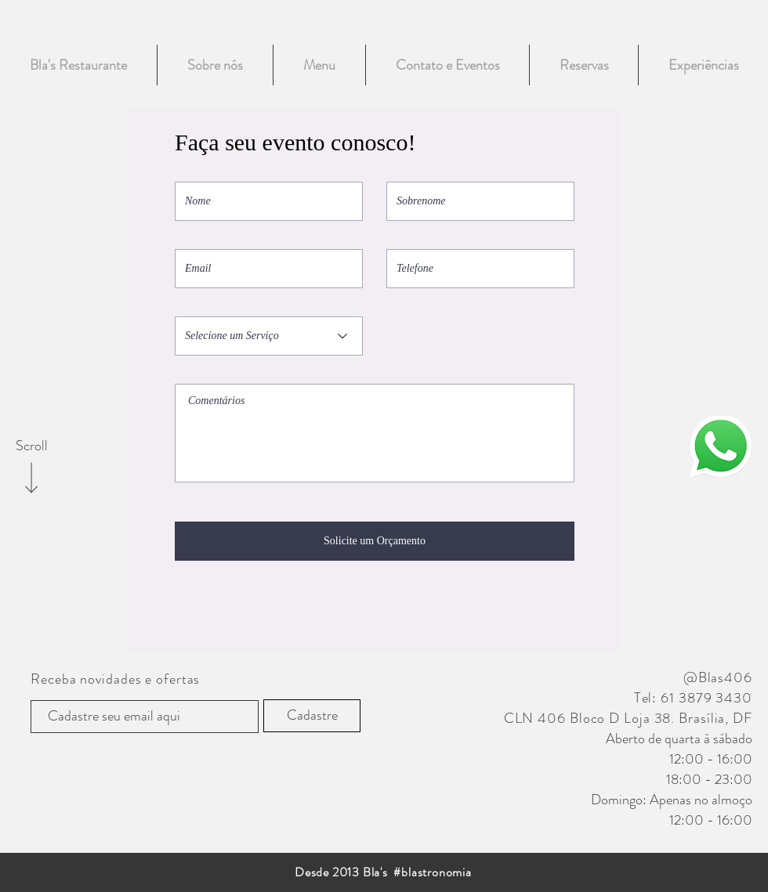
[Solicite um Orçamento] (374, 541)
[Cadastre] (311, 715)
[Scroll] (31, 446)
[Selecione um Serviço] (269, 336)
